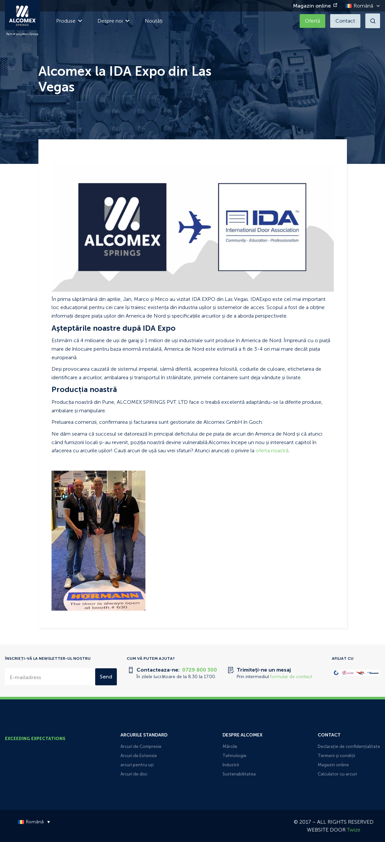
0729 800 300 (199, 670)
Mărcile (230, 746)
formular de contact (291, 676)
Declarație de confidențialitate (349, 746)
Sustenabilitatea (239, 774)
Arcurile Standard (143, 735)
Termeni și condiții (336, 755)
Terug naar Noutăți (75, 151)
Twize (353, 830)
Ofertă (312, 21)
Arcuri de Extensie (138, 755)
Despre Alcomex (243, 735)
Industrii (231, 764)
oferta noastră (271, 450)
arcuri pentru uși (137, 764)
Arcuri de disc (133, 774)
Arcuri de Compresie (140, 746)
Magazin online (312, 6)
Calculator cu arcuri (337, 774)
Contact (345, 21)
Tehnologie (234, 755)
